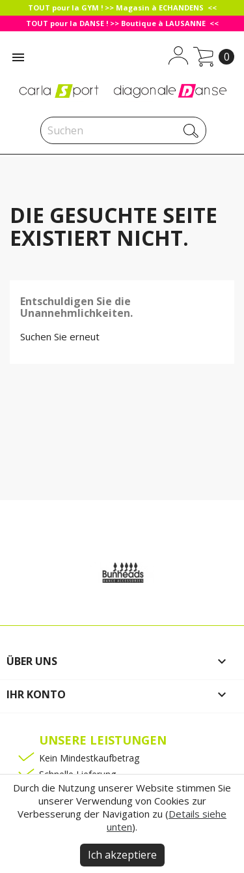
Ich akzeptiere (122, 855)
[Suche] (123, 130)
